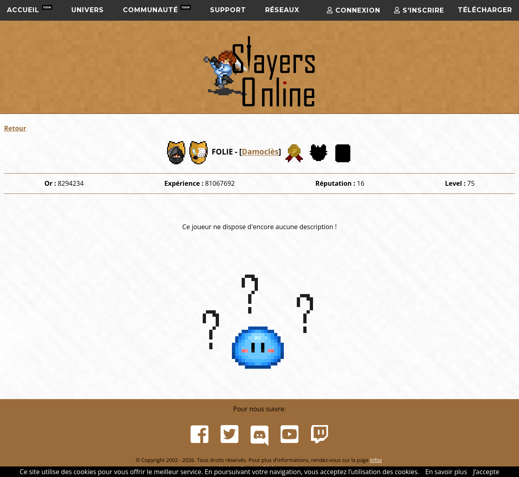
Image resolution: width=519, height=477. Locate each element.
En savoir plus (446, 471)
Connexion (353, 10)
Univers (87, 10)
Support (228, 10)
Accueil (29, 9)
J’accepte (486, 471)
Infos (376, 460)
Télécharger (485, 10)
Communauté (157, 9)
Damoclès (260, 152)
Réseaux (282, 10)
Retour (15, 128)
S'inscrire (419, 10)
